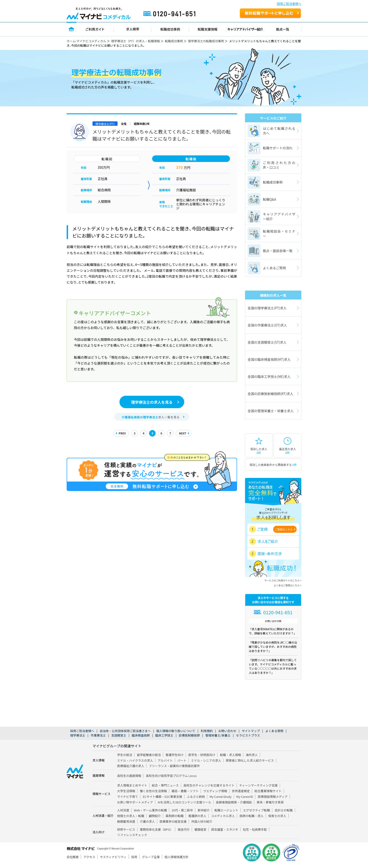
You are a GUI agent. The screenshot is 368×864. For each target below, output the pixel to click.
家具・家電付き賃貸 (270, 802)
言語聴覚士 (118, 735)
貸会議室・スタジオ (224, 829)
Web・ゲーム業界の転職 (150, 810)
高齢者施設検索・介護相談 (234, 802)
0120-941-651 (189, 15)
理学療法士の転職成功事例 (206, 41)
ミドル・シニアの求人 (206, 760)
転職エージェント (226, 810)
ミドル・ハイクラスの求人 (135, 760)
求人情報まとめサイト (132, 785)
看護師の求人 (197, 816)
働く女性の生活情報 (153, 791)
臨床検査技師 (141, 735)
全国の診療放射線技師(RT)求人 (270, 393)
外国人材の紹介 (201, 821)
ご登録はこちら (284, 529)
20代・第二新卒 (182, 810)
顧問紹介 (155, 816)
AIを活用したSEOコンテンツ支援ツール (184, 802)
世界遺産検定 (241, 791)
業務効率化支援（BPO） (156, 829)
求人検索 (132, 29)
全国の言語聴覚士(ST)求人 (267, 342)
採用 (134, 857)
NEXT (182, 433)
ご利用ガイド (95, 29)
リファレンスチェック (132, 835)
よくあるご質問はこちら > (287, 585)
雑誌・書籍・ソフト (185, 791)
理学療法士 (77, 735)
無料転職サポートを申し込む (270, 13)
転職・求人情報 (230, 755)
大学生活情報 (126, 791)
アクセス (89, 857)
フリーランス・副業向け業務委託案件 (174, 766)
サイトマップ (251, 731)
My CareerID (244, 796)
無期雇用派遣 (126, 821)
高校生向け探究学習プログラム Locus (171, 775)
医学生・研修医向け (201, 755)
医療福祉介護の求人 (130, 766)
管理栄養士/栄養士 (217, 735)
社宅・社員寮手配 (255, 829)
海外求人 (252, 755)
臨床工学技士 (164, 735)
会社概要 (73, 857)
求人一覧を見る (151, 417)
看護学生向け (174, 755)
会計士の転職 (284, 810)
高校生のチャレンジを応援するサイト (209, 785)
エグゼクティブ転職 (256, 810)
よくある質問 (274, 731)
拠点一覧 (282, 29)
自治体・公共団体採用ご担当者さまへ (125, 731)
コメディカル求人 (223, 816)
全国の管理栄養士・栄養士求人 (271, 410)
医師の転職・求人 (251, 816)
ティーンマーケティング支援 (258, 785)
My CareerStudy (221, 796)
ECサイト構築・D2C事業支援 (162, 796)
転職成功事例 (170, 29)
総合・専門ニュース (165, 785)
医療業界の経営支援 (173, 821)
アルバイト (165, 760)
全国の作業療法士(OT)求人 (267, 325)
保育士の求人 (277, 816)
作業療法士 (98, 735)
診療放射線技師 (189, 735)
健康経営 (200, 829)
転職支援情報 (207, 29)
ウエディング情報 (215, 791)
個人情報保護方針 (176, 857)
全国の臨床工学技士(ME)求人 (269, 376)
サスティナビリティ (113, 857)
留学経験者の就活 (149, 755)
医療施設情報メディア (273, 796)
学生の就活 (124, 755)
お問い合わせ (227, 731)
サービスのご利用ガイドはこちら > (282, 580)
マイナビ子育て (127, 796)
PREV (122, 433)
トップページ (71, 29)
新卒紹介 (204, 810)
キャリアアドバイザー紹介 (245, 29)
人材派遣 (123, 810)
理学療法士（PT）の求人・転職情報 (135, 41)
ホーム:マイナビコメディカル (86, 41)
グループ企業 (151, 857)
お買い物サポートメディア (135, 802)
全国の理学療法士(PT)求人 (267, 308)
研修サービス (126, 829)
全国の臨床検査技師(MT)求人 (269, 359)
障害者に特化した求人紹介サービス (250, 760)
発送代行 (184, 829)
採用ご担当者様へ (289, 3)
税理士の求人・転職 (130, 816)
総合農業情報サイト (267, 791)
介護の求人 (147, 821)
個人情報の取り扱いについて (175, 731)
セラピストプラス (248, 735)
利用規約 (207, 731)
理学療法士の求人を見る (151, 402)
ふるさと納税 (196, 796)
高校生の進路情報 (129, 775)
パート (181, 760)
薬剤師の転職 (174, 816)
